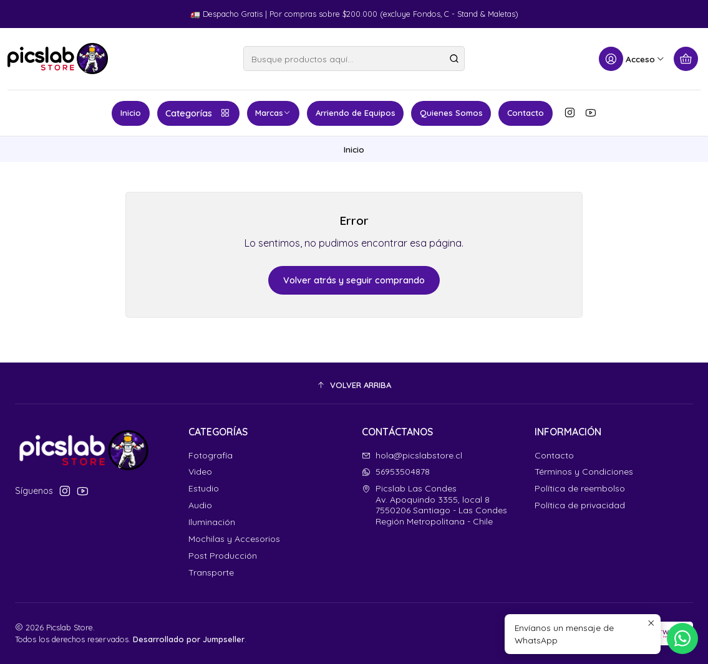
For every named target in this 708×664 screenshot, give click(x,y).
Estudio (203, 488)
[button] (354, 384)
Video (200, 471)
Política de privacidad (580, 505)
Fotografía (210, 455)
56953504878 (396, 471)
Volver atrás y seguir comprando (354, 280)
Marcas (273, 113)
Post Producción (222, 555)
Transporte (211, 572)
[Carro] (686, 59)
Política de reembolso (580, 488)
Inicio (130, 113)
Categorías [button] (198, 113)
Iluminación (211, 522)
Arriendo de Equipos (355, 113)
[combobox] (353, 58)
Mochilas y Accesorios (234, 538)
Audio (200, 505)
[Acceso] (631, 59)
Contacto (525, 113)
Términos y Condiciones (584, 471)
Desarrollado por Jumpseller (189, 639)
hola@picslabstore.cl (412, 455)
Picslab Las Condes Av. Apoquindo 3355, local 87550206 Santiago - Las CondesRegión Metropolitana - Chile (434, 505)
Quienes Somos (451, 113)
